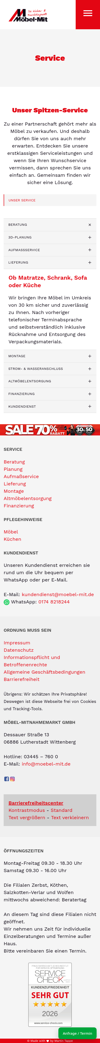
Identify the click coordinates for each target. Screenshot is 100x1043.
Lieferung (18, 262)
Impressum (17, 643)
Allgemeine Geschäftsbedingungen (44, 672)
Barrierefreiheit (21, 679)
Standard (61, 810)
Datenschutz (19, 650)
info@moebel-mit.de (46, 764)
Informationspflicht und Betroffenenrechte (32, 661)
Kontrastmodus (27, 810)
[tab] (50, 224)
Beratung (17, 224)
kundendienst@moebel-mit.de (58, 594)
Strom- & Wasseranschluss (35, 369)
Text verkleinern (70, 817)
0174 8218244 (54, 602)
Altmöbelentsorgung (29, 381)
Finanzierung (21, 394)
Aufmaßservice (24, 250)
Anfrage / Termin (77, 1033)
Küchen (12, 539)
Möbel (11, 532)
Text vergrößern (27, 817)
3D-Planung (20, 237)
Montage (16, 356)
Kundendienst (22, 406)
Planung (13, 469)
